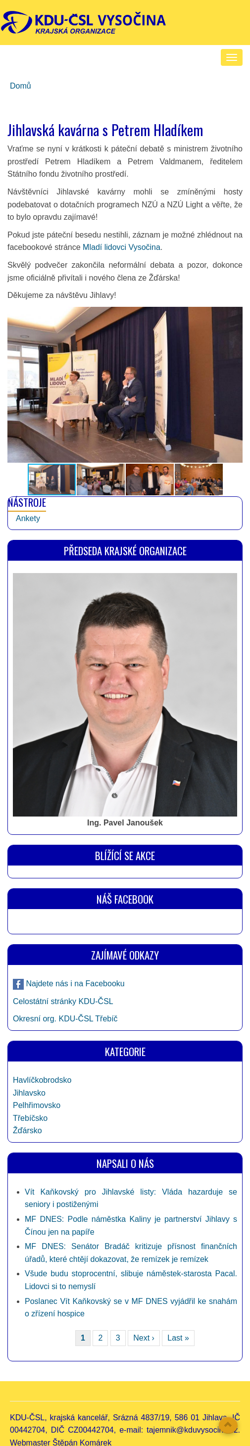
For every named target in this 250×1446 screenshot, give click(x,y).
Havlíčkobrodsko (42, 1080)
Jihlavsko (29, 1093)
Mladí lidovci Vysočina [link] (121, 247)
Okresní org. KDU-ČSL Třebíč (65, 1018)
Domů (20, 86)
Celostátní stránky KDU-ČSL (63, 1001)
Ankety (28, 518)
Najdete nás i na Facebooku (74, 983)
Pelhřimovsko (36, 1105)
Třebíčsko (30, 1118)
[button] (234, 384)
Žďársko (27, 1130)
